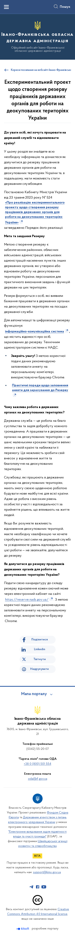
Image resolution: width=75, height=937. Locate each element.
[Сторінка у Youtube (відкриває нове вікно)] (43, 886)
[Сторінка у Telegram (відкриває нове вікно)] (31, 886)
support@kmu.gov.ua (47, 872)
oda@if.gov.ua (37, 778)
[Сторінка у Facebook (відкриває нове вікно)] (37, 886)
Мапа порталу (34, 694)
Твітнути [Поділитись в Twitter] (39, 659)
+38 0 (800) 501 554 (37, 764)
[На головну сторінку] (37, 36)
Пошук (65, 7)
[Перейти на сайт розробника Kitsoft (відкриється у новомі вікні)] (23, 928)
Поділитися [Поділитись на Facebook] (39, 639)
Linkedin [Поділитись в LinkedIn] (39, 649)
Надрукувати (39, 669)
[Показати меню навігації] (6, 7)
